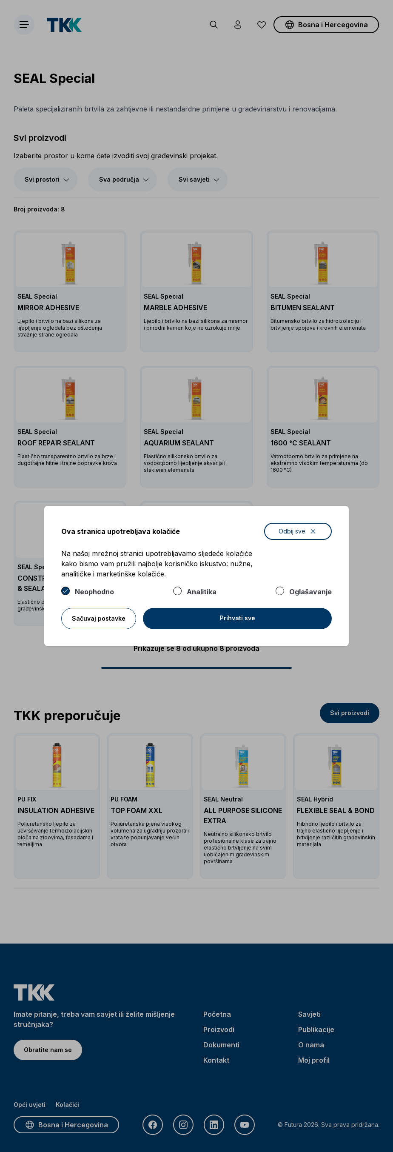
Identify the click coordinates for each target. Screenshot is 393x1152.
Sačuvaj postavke (98, 618)
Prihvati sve (237, 618)
